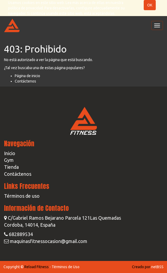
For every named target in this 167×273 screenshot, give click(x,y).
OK (149, 5)
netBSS (157, 267)
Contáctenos (25, 81)
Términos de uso (22, 196)
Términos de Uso (65, 267)
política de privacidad (25, 8)
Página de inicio (27, 76)
